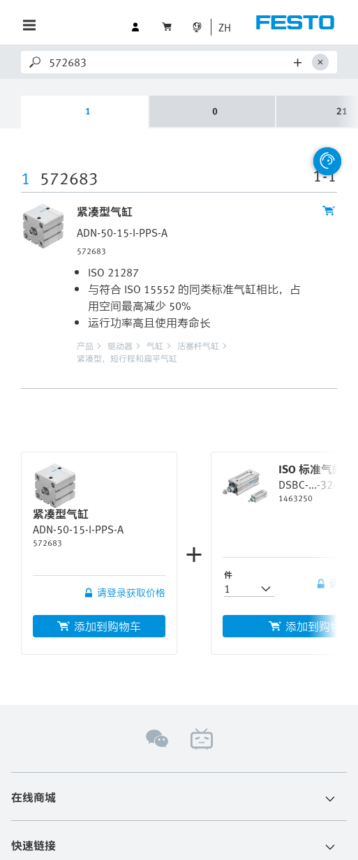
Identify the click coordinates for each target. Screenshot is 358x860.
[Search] (169, 62)
